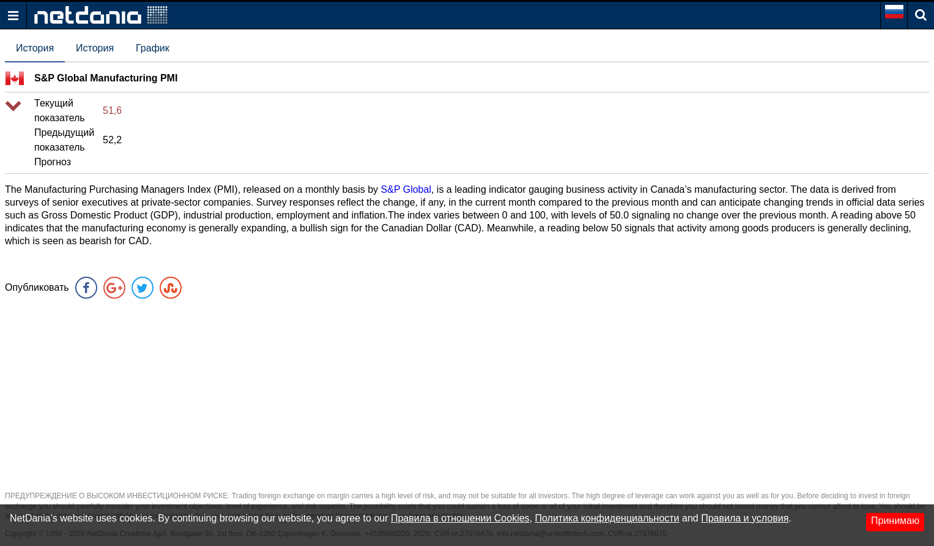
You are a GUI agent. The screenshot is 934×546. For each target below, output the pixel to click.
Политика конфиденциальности (607, 518)
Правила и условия (744, 518)
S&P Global (406, 189)
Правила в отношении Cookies (460, 518)
